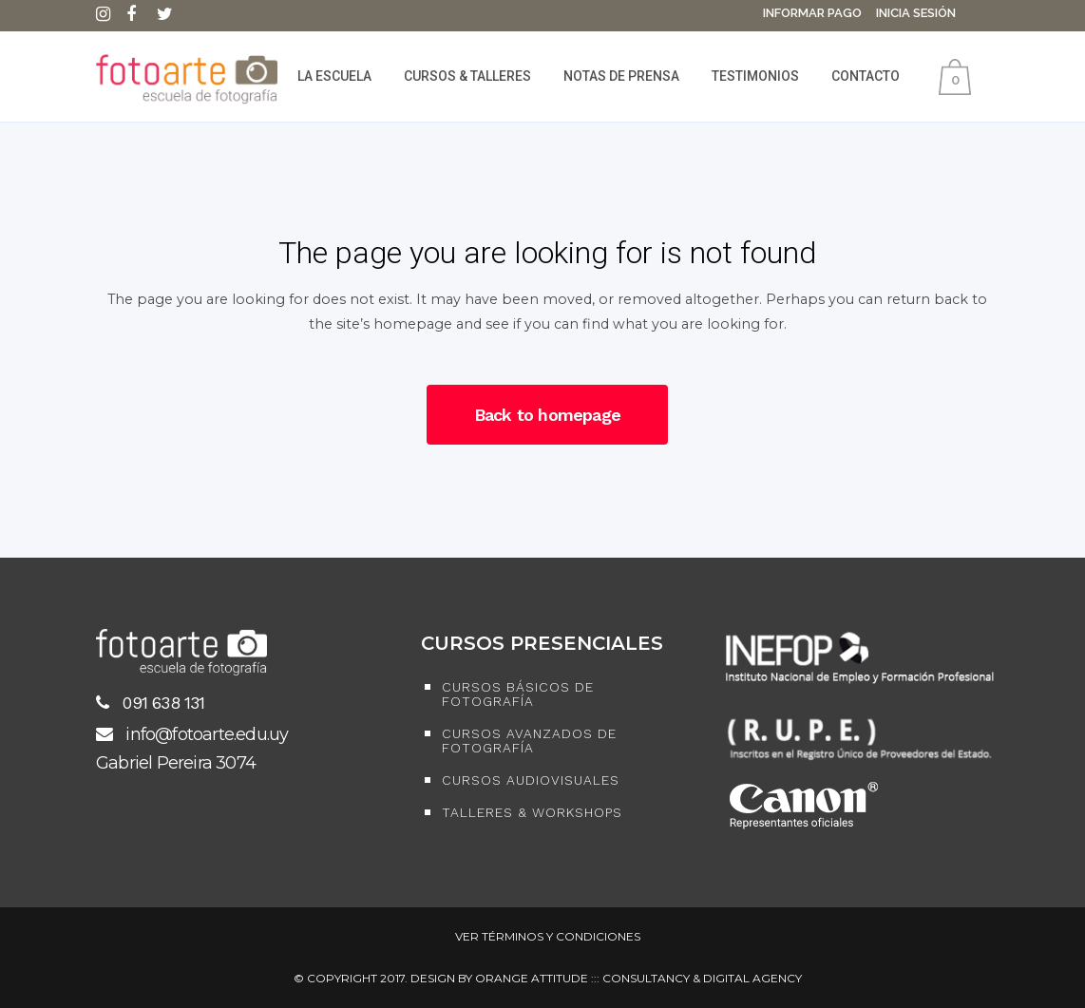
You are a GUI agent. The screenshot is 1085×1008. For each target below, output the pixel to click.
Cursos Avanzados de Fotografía (529, 741)
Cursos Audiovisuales (530, 780)
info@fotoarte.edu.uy (192, 734)
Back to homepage (547, 415)
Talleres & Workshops (532, 813)
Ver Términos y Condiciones (547, 936)
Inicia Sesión (916, 13)
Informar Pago (812, 13)
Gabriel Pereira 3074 (176, 762)
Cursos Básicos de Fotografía (518, 694)
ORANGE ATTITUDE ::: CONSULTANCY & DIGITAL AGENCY (638, 978)
